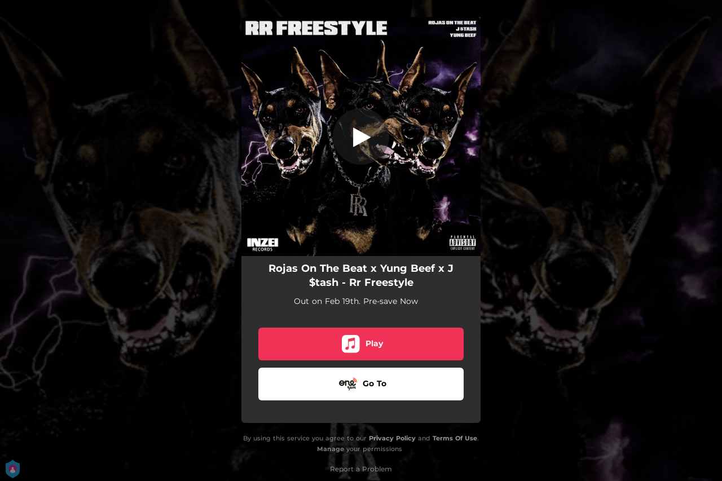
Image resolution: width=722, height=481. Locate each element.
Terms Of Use (455, 438)
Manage (330, 449)
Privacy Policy (392, 438)
